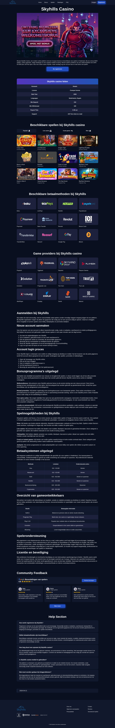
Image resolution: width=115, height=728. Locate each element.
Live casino (47, 131)
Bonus (46, 2)
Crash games (68, 131)
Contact (90, 706)
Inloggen (94, 2)
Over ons (69, 706)
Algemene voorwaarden (73, 709)
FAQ (67, 2)
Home (40, 2)
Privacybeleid (70, 711)
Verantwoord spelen (93, 711)
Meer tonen (57, 606)
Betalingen (60, 2)
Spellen (53, 2)
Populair (26, 131)
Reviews (90, 709)
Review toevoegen (89, 580)
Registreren (101, 2)
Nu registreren (57, 69)
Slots (88, 131)
